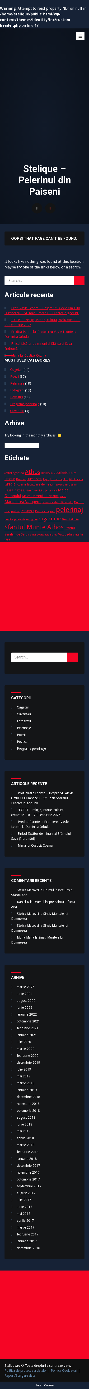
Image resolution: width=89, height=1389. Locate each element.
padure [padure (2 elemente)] (15, 511)
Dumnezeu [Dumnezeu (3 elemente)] (34, 479)
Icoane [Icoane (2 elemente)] (60, 484)
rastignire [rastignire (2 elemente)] (31, 519)
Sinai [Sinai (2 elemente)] (33, 534)
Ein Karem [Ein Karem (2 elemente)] (56, 479)
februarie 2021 (27, 1028)
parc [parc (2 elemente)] (52, 511)
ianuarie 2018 (27, 1159)
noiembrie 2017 (28, 1172)
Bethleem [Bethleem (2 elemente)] (47, 473)
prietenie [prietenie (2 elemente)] (19, 519)
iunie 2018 (24, 1124)
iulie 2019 (24, 1069)
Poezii (14, 376)
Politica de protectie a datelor (26, 1370)
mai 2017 (23, 1214)
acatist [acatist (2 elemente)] (8, 473)
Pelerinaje (17, 383)
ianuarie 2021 (27, 1035)
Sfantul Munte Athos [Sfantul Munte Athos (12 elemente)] (34, 527)
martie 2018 (25, 1145)
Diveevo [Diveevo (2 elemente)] (21, 479)
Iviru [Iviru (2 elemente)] (41, 490)
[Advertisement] (44, 110)
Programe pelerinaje (24, 404)
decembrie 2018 (28, 1097)
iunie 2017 (24, 1207)
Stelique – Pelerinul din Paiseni (40, 42)
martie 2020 (25, 1049)
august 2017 (26, 1193)
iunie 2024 (24, 994)
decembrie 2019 (28, 1062)
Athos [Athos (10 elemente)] (32, 471)
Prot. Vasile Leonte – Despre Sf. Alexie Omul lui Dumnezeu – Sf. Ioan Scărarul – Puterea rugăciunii (42, 798)
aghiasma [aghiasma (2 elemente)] (18, 473)
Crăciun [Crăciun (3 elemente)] (10, 479)
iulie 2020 (24, 1042)
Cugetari (16, 370)
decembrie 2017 (28, 1165)
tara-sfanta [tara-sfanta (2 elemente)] (51, 534)
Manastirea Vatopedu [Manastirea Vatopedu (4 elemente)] (23, 501)
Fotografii (17, 390)
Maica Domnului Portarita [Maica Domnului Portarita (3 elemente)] (40, 496)
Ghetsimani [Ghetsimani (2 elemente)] (76, 479)
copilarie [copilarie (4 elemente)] (61, 472)
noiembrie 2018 (28, 1104)
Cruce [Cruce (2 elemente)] (72, 473)
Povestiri (16, 397)
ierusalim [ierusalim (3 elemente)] (71, 484)
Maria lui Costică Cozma (28, 355)
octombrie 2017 (28, 1179)
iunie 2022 (24, 1007)
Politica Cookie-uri (64, 1370)
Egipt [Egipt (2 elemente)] (46, 479)
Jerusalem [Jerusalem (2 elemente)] (51, 490)
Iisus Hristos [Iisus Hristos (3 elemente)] (13, 490)
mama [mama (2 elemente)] (63, 496)
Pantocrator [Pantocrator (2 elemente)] (42, 511)
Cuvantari (17, 411)
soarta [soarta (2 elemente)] (40, 534)
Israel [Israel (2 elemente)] (35, 490)
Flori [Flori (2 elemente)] (65, 479)
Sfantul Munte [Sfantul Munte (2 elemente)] (70, 519)
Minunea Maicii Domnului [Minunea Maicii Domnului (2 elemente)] (57, 502)
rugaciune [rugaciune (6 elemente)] (49, 519)
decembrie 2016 (28, 1248)
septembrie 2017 (29, 1186)
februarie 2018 (27, 1152)
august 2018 (26, 1117)
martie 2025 (25, 987)
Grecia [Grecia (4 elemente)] (10, 484)
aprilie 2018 (25, 1138)
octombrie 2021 (28, 1021)
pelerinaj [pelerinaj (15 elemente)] (69, 510)
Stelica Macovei (28, 890)
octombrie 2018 (28, 1110)
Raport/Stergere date (20, 1375)
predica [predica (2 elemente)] (9, 519)
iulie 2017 (24, 1200)
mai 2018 (23, 1131)
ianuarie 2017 (27, 1241)
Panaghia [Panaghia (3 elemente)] (27, 511)
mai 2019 (23, 1076)
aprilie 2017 (25, 1220)
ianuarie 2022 (27, 1014)
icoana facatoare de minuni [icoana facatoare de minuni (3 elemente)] (36, 484)
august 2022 (26, 1001)
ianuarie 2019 (27, 1090)
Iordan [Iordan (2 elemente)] (27, 490)
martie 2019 (25, 1083)
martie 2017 (25, 1227)
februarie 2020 (27, 1056)
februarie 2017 (27, 1234)
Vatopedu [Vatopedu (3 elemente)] (65, 534)
